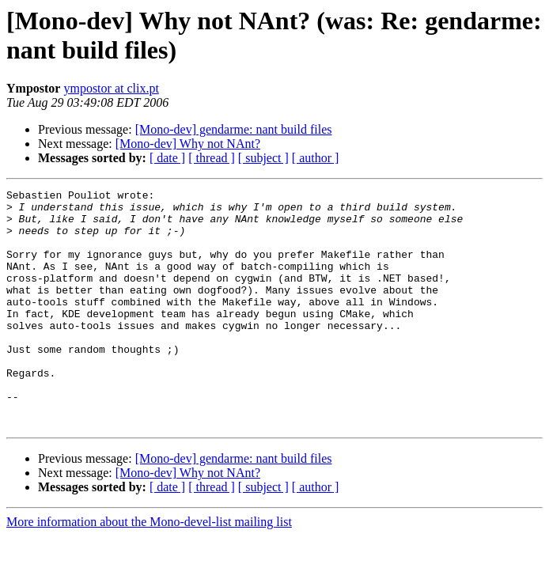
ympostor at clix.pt (110, 88)
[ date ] (167, 158)
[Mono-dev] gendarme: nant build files (233, 129)
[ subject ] (263, 158)
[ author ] (315, 158)
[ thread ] (211, 158)
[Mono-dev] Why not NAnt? (187, 143)
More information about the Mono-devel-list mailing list (149, 569)
